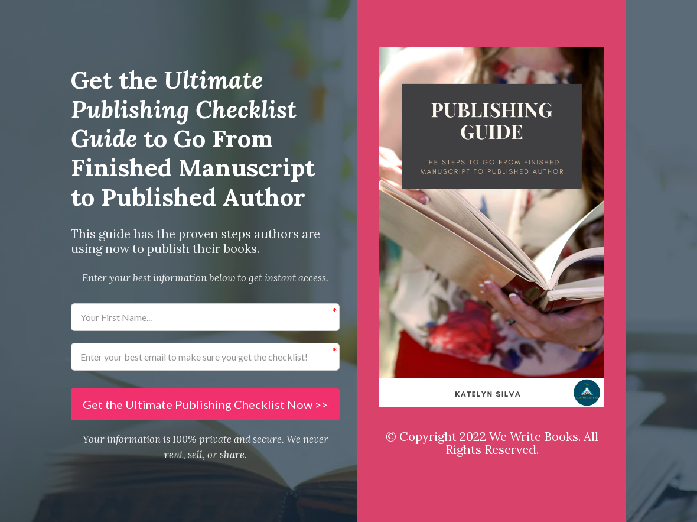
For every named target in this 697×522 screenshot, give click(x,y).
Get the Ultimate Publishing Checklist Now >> (205, 404)
